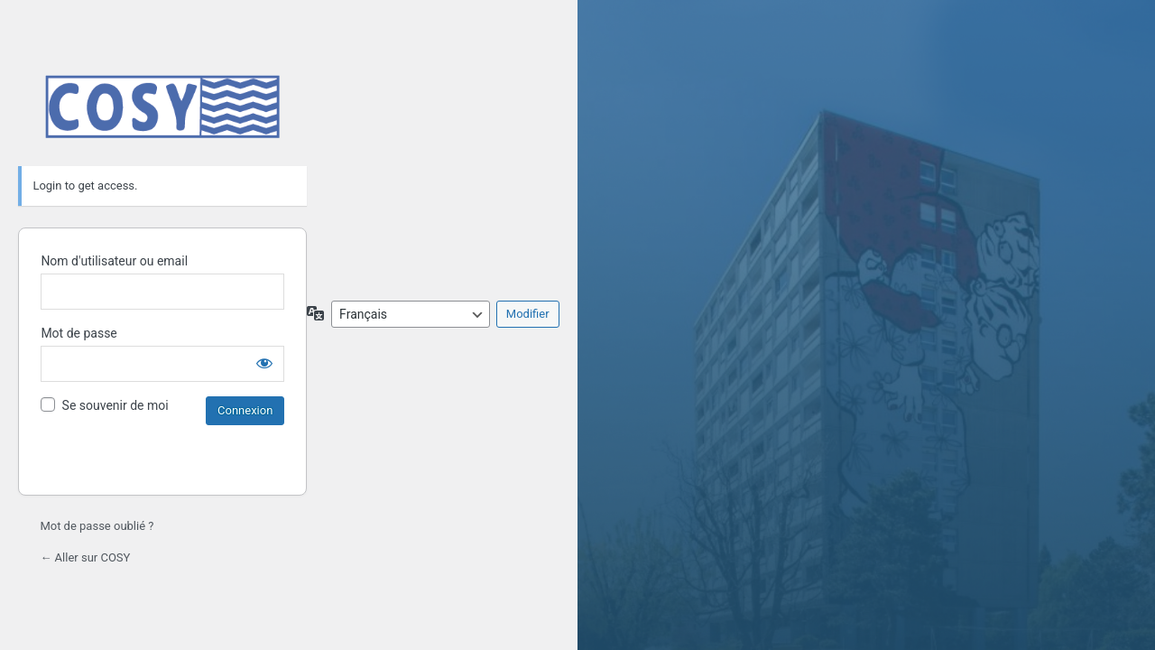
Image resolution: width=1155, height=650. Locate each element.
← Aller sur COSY (85, 557)
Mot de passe (78, 333)
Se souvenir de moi (115, 405)
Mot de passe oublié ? (96, 526)
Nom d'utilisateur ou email (114, 261)
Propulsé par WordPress (162, 106)
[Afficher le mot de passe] (264, 363)
